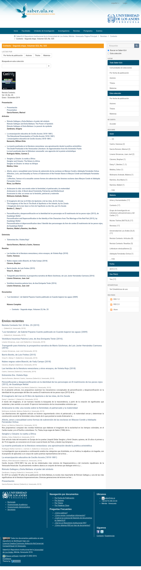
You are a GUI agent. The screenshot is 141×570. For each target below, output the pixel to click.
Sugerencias (110, 536)
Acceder (113, 124)
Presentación (8, 481)
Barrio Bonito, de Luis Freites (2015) (19, 354)
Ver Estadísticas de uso (119, 289)
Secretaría (11, 510)
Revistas (103, 36)
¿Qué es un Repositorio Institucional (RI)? (70, 523)
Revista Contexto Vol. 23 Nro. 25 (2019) (20, 325)
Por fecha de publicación (13, 55)
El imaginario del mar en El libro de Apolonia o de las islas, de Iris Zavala (36, 396)
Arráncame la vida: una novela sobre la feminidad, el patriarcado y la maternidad (40, 408)
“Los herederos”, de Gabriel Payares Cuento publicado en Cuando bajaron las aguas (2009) (45, 332)
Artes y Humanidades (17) (120, 200)
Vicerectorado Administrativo (18, 507)
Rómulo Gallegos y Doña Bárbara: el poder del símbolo (27, 469)
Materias (46, 55)
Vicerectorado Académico (17, 505)
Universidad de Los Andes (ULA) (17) (122, 232)
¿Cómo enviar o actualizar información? (70, 515)
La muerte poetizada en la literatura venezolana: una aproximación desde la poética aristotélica (47, 445)
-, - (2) (112, 139)
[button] (115, 3)
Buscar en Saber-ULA (117, 50)
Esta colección (114, 53)
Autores (29, 55)
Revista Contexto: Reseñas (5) (121, 243)
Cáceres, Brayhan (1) (118, 159)
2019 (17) (113, 269)
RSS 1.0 (114, 299)
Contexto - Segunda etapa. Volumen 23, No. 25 (30, 309)
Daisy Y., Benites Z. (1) (118, 164)
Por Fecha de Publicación (64, 498)
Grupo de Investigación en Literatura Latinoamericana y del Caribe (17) (122, 212)
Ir (48, 66)
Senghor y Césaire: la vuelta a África (19, 434)
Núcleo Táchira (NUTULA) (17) (121, 221)
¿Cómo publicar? (61, 513)
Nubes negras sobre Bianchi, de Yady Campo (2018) (26, 361)
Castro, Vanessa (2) (117, 144)
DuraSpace (7, 559)
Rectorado (11, 502)
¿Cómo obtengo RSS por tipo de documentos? (72, 525)
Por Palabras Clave (62, 505)
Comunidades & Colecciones (121, 68)
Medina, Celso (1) (116, 170)
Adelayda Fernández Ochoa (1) (121, 254)
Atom (114, 310)
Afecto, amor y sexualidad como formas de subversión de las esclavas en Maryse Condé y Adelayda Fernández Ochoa (49, 420)
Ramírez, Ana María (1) (118, 180)
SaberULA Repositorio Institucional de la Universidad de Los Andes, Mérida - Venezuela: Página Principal (56, 36)
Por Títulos (59, 503)
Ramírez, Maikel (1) (117, 185)
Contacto (100, 536)
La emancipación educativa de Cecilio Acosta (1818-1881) (29, 457)
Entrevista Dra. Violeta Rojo (15, 375)
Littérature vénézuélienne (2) (121, 249)
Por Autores (59, 500)
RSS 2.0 (114, 304)
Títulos (37, 55)
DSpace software (11, 556)
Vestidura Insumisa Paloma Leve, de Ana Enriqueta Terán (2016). (32, 338)
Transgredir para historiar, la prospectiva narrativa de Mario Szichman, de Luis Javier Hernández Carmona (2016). (52, 346)
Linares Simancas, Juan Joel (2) (122, 154)
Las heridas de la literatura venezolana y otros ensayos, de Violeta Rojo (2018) (39, 368)
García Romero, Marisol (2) (120, 149)
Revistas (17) (115, 226)
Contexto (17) (115, 205)
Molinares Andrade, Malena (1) (121, 175)
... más (112, 190)
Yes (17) (113, 279)
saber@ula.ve (110, 498)
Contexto (113, 36)
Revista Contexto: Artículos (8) (121, 238)
